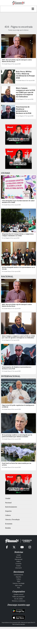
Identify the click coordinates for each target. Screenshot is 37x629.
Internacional (18, 559)
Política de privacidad (18, 596)
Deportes (8, 511)
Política (18, 561)
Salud (18, 581)
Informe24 (18, 568)
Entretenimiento (11, 507)
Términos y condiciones (18, 601)
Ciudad (7, 498)
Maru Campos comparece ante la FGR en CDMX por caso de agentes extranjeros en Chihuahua (25, 92)
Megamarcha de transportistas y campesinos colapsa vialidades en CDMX (18, 234)
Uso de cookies (18, 598)
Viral (18, 587)
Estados (8, 528)
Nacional (8, 503)
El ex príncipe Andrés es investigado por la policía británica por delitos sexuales (17, 435)
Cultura (8, 515)
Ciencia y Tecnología (12, 519)
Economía (8, 524)
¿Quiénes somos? (18, 594)
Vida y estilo (18, 585)
